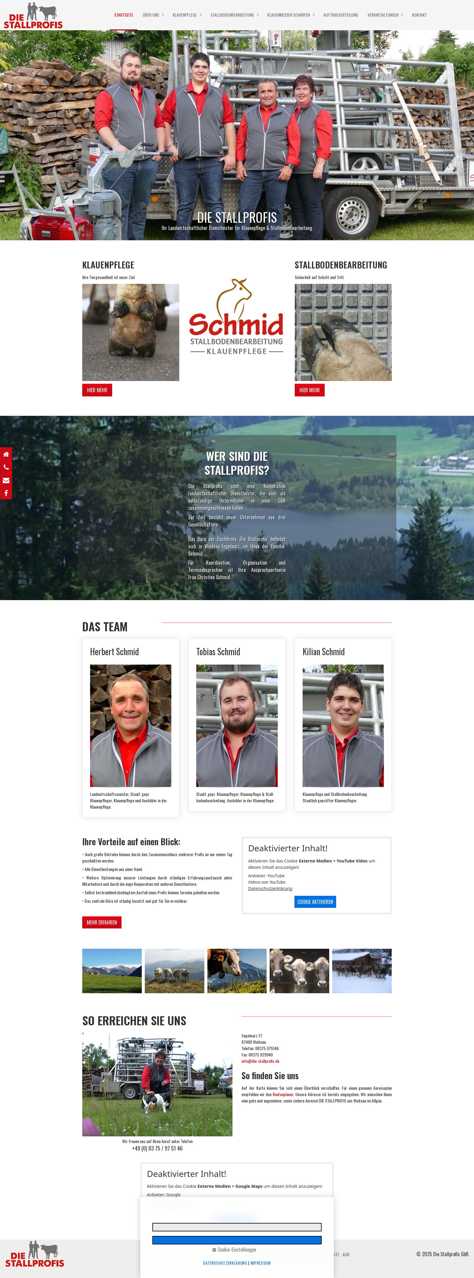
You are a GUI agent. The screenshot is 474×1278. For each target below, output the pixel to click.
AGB (346, 1254)
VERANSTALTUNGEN (383, 14)
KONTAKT (419, 14)
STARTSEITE (123, 14)
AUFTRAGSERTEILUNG (340, 14)
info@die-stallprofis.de (260, 1061)
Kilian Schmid (343, 725)
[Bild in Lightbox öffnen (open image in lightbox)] (130, 332)
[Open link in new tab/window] (6, 492)
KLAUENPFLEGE (185, 14)
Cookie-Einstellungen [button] (234, 1249)
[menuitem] (124, 15)
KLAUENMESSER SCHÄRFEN (288, 14)
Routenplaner (283, 1094)
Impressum (261, 1263)
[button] (97, 390)
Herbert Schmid (131, 728)
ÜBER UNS (151, 14)
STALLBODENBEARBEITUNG (232, 14)
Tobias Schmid (237, 725)
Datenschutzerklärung (270, 888)
